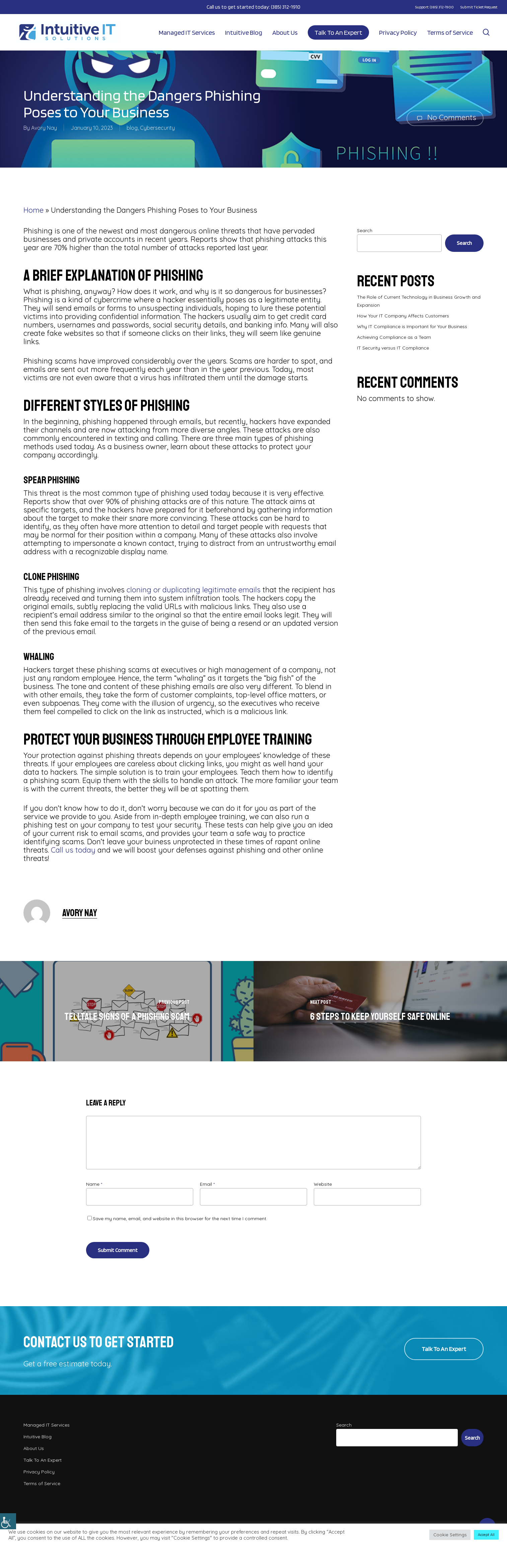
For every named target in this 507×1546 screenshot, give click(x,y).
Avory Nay (44, 127)
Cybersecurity (157, 127)
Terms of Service (41, 1483)
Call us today (73, 850)
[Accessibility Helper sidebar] (8, 1521)
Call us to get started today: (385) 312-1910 (253, 7)
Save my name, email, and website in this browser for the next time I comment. (180, 1219)
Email (207, 1184)
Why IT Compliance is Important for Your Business (412, 326)
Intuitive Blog (37, 1437)
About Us (33, 1448)
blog (132, 127)
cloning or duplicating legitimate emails (194, 589)
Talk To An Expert (42, 1460)
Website (323, 1184)
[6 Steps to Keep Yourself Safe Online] (380, 1011)
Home (33, 210)
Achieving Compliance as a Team (394, 337)
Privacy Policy (39, 1472)
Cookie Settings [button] (449, 1534)
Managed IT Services (46, 1425)
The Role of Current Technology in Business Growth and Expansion (419, 301)
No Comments (445, 118)
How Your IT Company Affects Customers (403, 316)
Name (94, 1184)
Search (364, 230)
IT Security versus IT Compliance (393, 348)
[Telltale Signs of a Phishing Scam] (127, 1011)
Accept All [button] (486, 1534)
